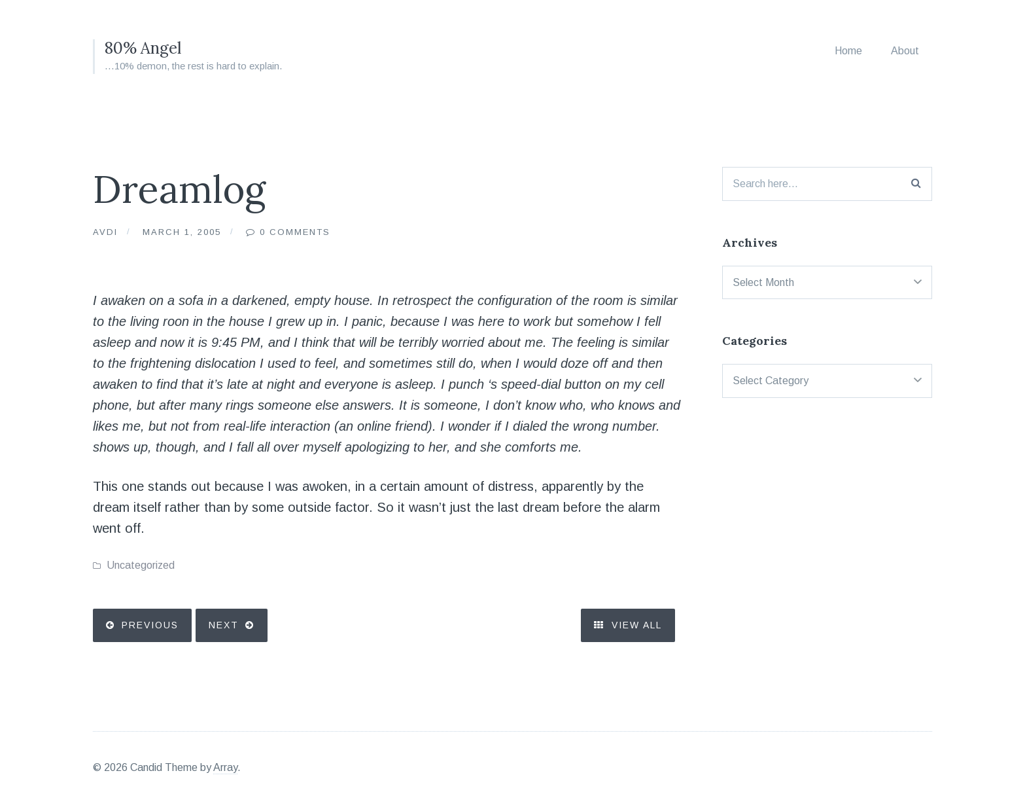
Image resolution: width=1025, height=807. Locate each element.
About (905, 50)
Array (225, 767)
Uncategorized (141, 565)
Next (224, 625)
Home (848, 50)
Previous (150, 625)
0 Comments (295, 232)
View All (628, 625)
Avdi (105, 232)
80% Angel (143, 48)
